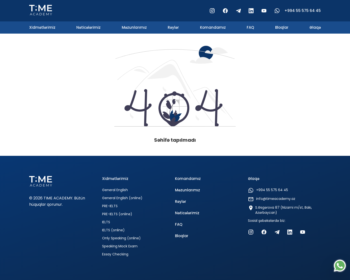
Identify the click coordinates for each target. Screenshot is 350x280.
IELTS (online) (113, 230)
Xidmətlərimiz (42, 27)
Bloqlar (282, 27)
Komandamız (213, 27)
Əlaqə (315, 27)
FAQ (250, 27)
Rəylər (173, 27)
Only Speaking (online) (121, 238)
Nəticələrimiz (88, 27)
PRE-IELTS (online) (117, 214)
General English (115, 189)
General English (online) (122, 198)
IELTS (106, 222)
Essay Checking (115, 254)
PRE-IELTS (110, 206)
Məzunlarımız (134, 27)
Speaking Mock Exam (120, 246)
